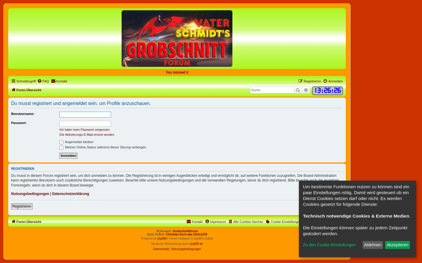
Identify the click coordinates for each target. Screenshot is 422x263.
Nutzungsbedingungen (30, 194)
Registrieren (21, 206)
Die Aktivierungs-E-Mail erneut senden (86, 134)
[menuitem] (43, 81)
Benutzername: (22, 114)
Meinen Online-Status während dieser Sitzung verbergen (102, 147)
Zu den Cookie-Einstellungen (329, 244)
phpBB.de (196, 243)
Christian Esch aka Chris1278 (186, 234)
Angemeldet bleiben (76, 142)
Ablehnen (372, 244)
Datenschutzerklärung (70, 194)
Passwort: (19, 123)
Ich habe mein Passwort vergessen (84, 129)
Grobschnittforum (185, 231)
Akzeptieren (397, 244)
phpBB (161, 238)
